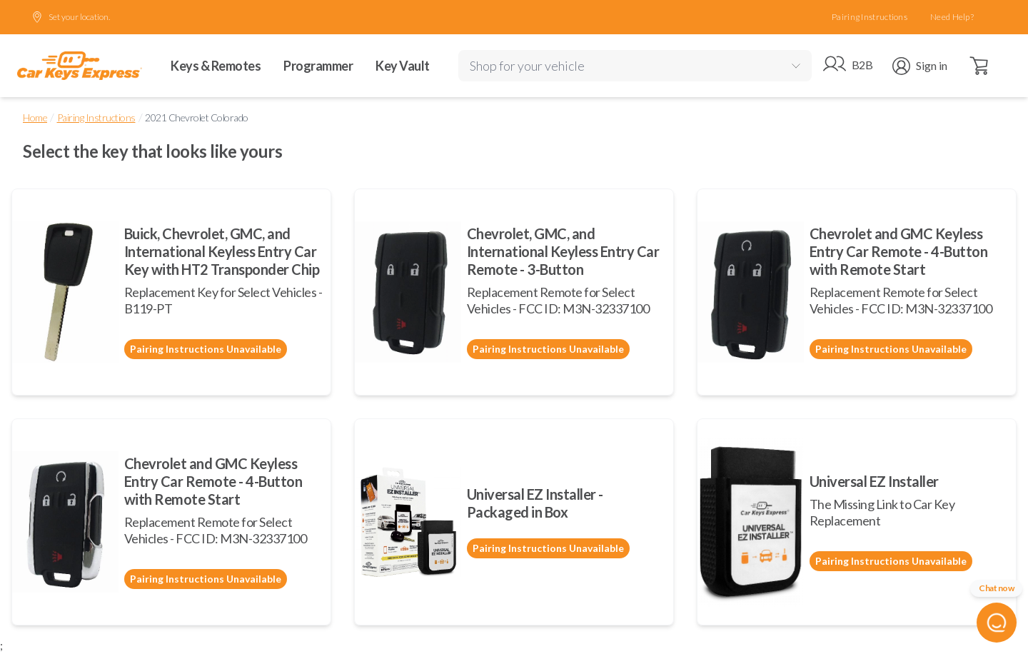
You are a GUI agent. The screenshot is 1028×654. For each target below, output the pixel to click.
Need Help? (952, 16)
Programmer (318, 66)
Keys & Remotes (216, 66)
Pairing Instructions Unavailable (205, 349)
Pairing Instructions (869, 16)
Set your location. (70, 17)
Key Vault (403, 66)
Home (35, 117)
